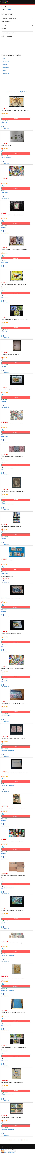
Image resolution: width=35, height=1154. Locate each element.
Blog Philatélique (11, 1152)
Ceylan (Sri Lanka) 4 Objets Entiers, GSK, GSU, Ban (13, 875)
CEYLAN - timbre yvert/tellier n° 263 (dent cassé (12, 214)
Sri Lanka (5, 122)
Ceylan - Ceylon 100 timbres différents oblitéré (12, 423)
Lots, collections (7, 157)
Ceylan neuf (4, 64)
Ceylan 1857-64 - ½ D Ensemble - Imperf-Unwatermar (13, 738)
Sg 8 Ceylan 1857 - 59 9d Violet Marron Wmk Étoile (12, 491)
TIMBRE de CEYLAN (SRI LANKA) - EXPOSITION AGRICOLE (15, 110)
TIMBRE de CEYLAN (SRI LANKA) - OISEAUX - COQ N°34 (14, 284)
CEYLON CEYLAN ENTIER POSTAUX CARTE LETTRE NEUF (15, 773)
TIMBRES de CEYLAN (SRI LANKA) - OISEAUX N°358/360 (14, 319)
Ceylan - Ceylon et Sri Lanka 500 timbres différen (12, 180)
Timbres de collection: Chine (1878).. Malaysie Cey (12, 807)
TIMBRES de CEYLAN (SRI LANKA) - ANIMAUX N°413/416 (14, 1047)
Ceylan (3, 58)
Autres (4, 227)
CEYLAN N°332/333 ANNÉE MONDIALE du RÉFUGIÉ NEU (14, 249)
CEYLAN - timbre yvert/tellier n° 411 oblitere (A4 (12, 910)
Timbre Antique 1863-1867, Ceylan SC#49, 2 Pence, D (13, 977)
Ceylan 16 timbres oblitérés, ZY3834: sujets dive (12, 840)
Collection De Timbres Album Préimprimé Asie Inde (13, 1012)
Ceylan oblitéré (5, 67)
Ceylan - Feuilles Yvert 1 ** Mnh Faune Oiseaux (12, 1082)
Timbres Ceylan (5, 61)
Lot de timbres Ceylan (6, 145)
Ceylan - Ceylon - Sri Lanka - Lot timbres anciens (12, 561)
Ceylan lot (4, 70)
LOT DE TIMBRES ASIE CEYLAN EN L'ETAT (11, 526)
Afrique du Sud (6, 715)
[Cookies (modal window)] (2, 1151)
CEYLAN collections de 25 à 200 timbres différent (12, 668)
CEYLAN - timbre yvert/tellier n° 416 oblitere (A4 (12, 389)
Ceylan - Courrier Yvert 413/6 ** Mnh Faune (11, 1117)
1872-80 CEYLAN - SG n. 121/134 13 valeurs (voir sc (13, 943)
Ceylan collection (6, 73)
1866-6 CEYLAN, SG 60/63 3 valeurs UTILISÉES (12, 456)
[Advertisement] (17, 46)
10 (27, 1140)
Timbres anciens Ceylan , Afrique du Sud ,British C (13, 703)
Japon (4, 366)
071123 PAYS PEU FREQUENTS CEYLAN (10, 354)
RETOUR (9, 9)
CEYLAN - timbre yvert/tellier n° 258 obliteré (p (11, 598)
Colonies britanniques (8, 469)
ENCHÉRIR (16, 569)
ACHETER (15, 118)
